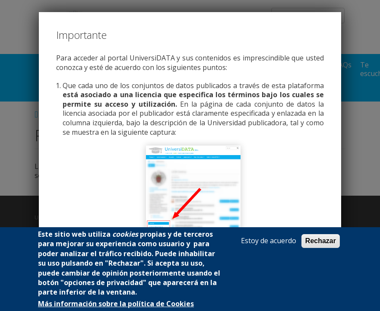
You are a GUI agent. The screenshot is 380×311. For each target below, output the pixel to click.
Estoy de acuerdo (268, 240)
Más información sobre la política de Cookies (116, 303)
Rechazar (320, 240)
